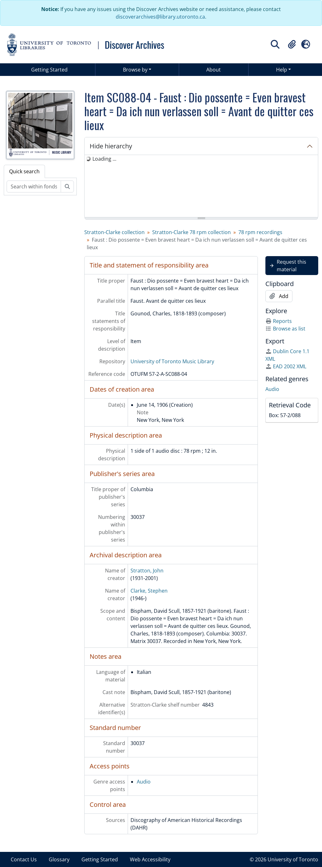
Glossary (59, 859)
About (213, 69)
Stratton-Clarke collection (114, 232)
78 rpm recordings (260, 232)
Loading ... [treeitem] (104, 158)
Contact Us (24, 859)
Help (281, 69)
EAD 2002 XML (285, 366)
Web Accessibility (150, 859)
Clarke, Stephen (149, 590)
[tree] (201, 186)
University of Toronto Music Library (172, 361)
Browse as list (285, 328)
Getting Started (49, 69)
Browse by (135, 69)
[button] (292, 44)
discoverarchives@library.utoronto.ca (160, 16)
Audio (144, 781)
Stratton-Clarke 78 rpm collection (191, 232)
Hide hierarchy (111, 146)
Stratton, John (147, 570)
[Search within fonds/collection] (34, 186)
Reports (278, 321)
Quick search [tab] (24, 171)
